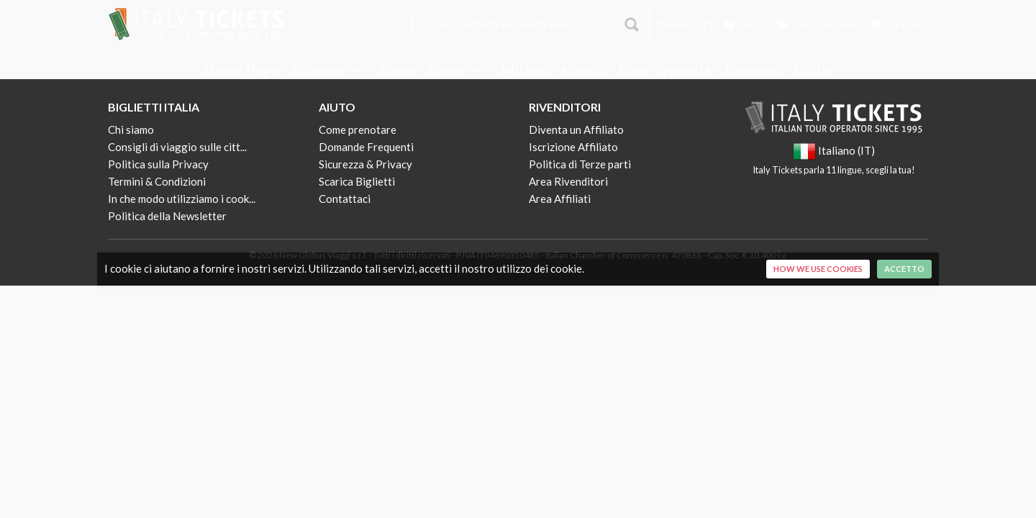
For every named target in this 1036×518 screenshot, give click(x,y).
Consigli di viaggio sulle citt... (177, 146)
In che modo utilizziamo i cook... (181, 198)
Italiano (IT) (683, 24)
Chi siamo (131, 129)
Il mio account (816, 24)
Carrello (896, 24)
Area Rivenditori (568, 181)
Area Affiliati (560, 198)
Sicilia (812, 70)
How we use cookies (818, 268)
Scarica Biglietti (357, 181)
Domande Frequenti (366, 146)
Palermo (751, 70)
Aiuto (743, 24)
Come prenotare (357, 129)
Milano (524, 70)
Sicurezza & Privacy (365, 164)
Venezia (685, 70)
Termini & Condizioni (157, 181)
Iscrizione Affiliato (573, 146)
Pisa (631, 70)
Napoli (582, 70)
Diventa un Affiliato (576, 129)
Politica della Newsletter (167, 215)
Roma (457, 70)
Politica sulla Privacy (158, 164)
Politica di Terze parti (580, 164)
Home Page (241, 70)
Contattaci (345, 198)
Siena (396, 70)
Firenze (328, 70)
